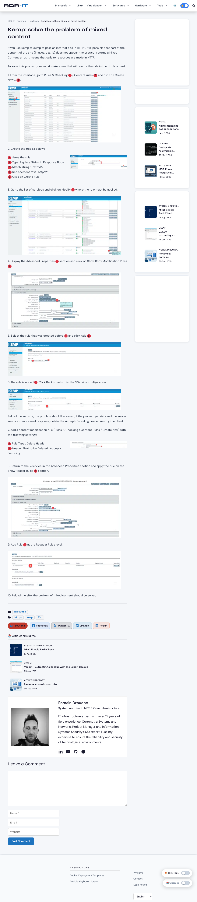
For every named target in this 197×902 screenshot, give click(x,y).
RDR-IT (16, 5)
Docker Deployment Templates (87, 875)
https (18, 617)
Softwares (122, 5)
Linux (80, 5)
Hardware (144, 5)
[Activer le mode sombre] (184, 5)
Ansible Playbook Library (84, 881)
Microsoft (64, 5)
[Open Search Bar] (194, 5)
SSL (40, 617)
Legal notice (140, 884)
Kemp (30, 617)
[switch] (185, 883)
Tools (163, 5)
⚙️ (175, 5)
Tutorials (21, 21)
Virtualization (98, 5)
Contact (137, 878)
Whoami (138, 872)
